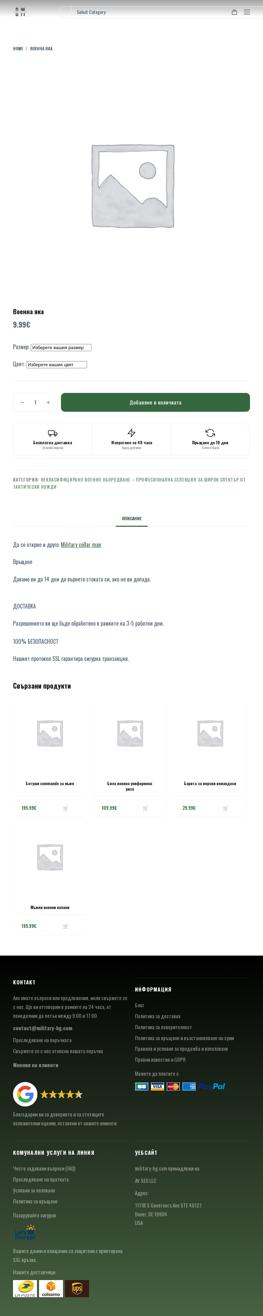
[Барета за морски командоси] (210, 732)
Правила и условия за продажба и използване (181, 1048)
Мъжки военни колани (49, 907)
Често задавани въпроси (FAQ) (44, 1168)
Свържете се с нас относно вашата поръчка (58, 1051)
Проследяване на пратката (41, 1179)
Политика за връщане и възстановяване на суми (184, 1038)
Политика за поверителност (163, 1027)
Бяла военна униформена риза (129, 786)
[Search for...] (66, 12)
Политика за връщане (35, 1201)
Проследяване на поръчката (42, 1040)
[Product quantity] (35, 402)
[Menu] (247, 12)
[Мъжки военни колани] (49, 856)
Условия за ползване (34, 1190)
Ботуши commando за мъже (50, 783)
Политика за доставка (157, 1016)
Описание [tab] (131, 518)
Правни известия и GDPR (160, 1059)
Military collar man (81, 544)
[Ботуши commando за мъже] (49, 732)
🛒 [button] (65, 807)
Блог (139, 1005)
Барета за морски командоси (210, 783)
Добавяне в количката (155, 402)
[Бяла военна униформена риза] (129, 732)
